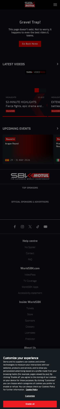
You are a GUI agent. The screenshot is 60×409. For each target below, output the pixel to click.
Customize (30, 396)
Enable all (30, 404)
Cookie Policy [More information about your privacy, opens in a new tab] (32, 389)
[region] (30, 379)
